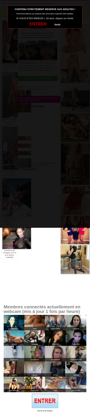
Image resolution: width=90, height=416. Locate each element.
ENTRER (37, 24)
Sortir (57, 24)
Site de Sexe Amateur (45, 411)
